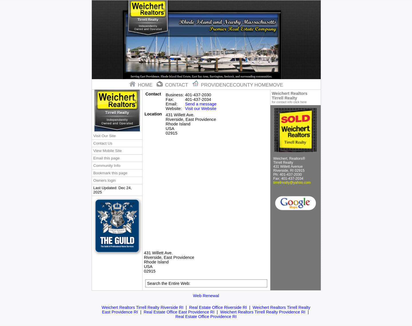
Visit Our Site (104, 136)
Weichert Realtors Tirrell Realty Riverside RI (142, 307)
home (141, 85)
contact (173, 85)
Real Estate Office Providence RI (206, 316)
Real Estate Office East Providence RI (179, 312)
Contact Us (102, 143)
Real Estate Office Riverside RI (218, 307)
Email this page (106, 158)
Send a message (201, 104)
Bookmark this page (110, 173)
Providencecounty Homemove (237, 85)
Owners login (104, 180)
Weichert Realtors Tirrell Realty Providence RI (263, 312)
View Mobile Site (107, 151)
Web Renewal (206, 295)
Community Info (106, 165)
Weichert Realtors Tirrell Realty (295, 97)
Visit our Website (200, 108)
